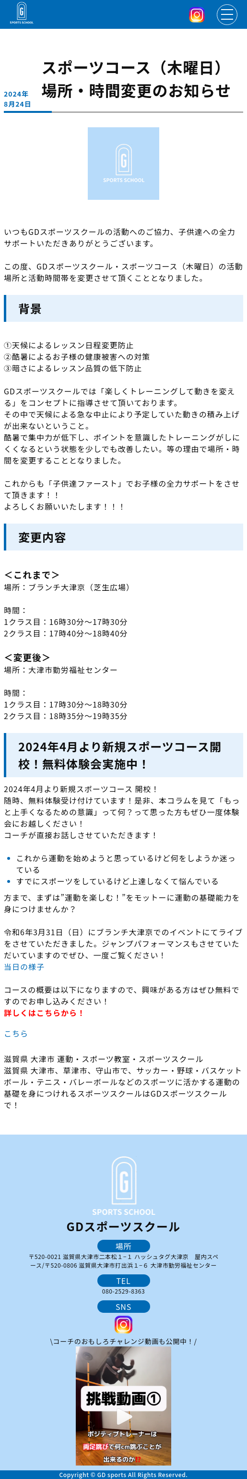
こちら (16, 1033)
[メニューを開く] (227, 14)
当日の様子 (24, 966)
